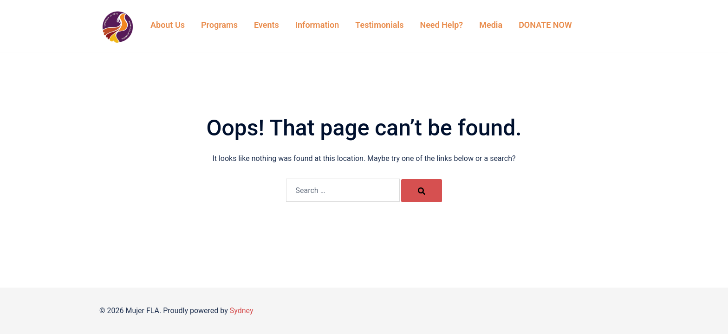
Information (317, 25)
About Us (167, 25)
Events (266, 25)
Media (490, 25)
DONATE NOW (545, 25)
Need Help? (441, 25)
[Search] (421, 190)
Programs (219, 25)
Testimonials (379, 25)
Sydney (242, 310)
